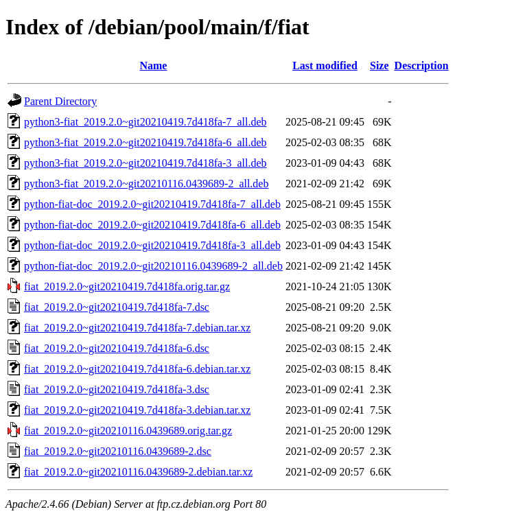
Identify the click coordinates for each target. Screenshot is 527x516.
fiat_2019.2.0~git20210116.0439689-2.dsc (117, 451)
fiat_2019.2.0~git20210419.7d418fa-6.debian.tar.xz (137, 369)
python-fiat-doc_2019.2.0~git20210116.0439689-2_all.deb (153, 266)
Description (422, 65)
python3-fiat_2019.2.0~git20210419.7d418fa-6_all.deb (145, 142)
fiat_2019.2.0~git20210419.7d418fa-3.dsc (116, 389)
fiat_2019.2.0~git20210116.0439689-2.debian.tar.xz (138, 472)
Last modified (325, 65)
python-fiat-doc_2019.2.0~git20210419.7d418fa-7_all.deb (152, 204)
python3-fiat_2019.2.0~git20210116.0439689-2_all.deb (146, 183)
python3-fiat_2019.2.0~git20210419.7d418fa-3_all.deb (145, 163)
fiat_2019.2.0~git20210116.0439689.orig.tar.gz (128, 430)
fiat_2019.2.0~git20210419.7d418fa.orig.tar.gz (127, 286)
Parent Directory (60, 101)
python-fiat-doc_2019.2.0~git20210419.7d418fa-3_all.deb (152, 245)
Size (379, 65)
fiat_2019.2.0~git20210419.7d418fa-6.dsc (116, 348)
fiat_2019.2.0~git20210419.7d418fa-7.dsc (116, 307)
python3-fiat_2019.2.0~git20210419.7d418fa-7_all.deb (145, 122)
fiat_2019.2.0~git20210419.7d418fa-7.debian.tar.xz (137, 327)
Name (153, 65)
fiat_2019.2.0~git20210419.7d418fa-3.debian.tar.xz (137, 410)
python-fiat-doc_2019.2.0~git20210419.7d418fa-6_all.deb (152, 225)
